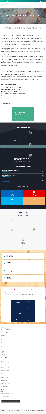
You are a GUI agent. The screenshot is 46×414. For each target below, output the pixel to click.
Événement (16, 138)
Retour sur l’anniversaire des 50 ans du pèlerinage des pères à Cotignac (22, 137)
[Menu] (42, 5)
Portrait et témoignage (22, 138)
